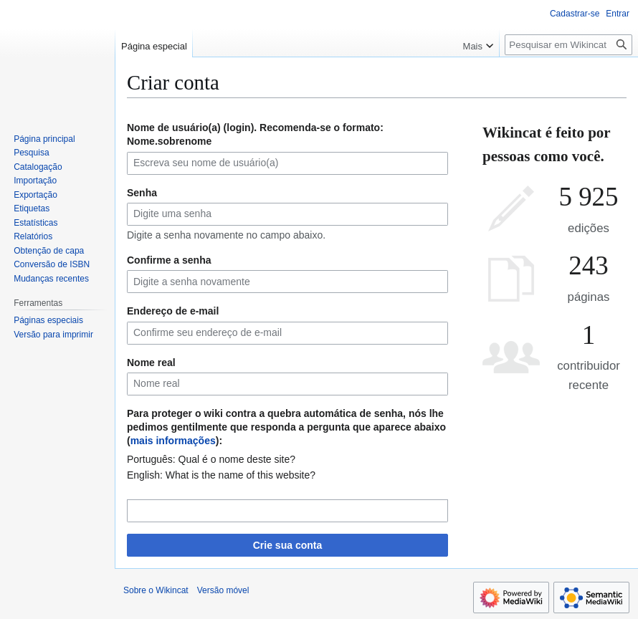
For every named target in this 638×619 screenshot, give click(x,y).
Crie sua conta (287, 545)
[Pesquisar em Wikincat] (568, 44)
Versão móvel (223, 590)
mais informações (173, 440)
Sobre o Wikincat (156, 590)
